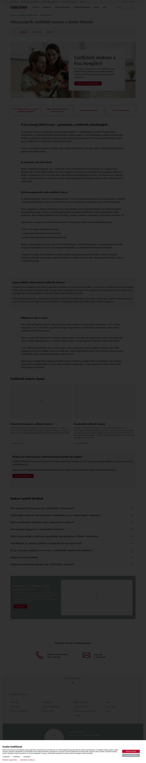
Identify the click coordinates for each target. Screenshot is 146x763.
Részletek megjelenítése (9, 760)
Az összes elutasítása (131, 755)
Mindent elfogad (131, 751)
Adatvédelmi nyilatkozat (27, 760)
